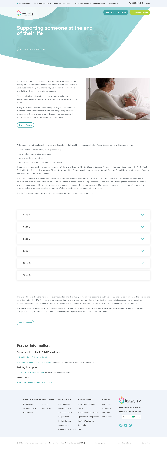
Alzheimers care (65, 412)
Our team (106, 412)
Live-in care (28, 412)
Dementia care (64, 408)
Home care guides (81, 3)
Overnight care (29, 408)
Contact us (146, 443)
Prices (45, 404)
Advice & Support (85, 399)
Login (148, 3)
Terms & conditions (124, 443)
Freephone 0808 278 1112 (131, 407)
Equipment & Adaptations (88, 417)
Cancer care (63, 425)
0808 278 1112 (137, 3)
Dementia (82, 425)
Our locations (107, 417)
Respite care (63, 417)
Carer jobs (106, 408)
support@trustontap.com (130, 411)
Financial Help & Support (88, 412)
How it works (48, 399)
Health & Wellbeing (86, 421)
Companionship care (67, 429)
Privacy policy (101, 443)
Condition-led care (41, 3)
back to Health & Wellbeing (31, 49)
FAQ (79, 429)
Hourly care (28, 404)
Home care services (61, 3)
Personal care (64, 404)
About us (112, 3)
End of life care (64, 421)
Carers (80, 408)
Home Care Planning (86, 404)
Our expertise (64, 399)
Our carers (46, 408)
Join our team (99, 3)
